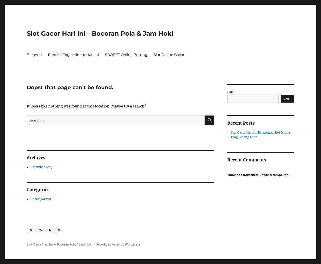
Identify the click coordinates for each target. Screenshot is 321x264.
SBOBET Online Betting (126, 55)
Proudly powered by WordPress (118, 244)
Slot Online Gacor (169, 55)
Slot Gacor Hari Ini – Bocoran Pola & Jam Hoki (100, 33)
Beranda (34, 55)
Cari (230, 92)
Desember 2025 (41, 167)
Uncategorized (40, 199)
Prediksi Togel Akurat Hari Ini (73, 55)
